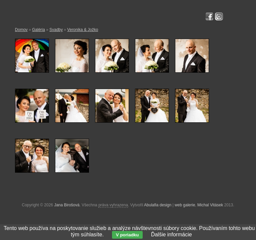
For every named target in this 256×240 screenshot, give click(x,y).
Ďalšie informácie (171, 234)
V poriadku (127, 234)
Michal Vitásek (210, 205)
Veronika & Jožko (82, 29)
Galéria (38, 29)
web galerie (185, 205)
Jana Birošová (66, 205)
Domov (21, 29)
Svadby (56, 29)
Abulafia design (157, 205)
